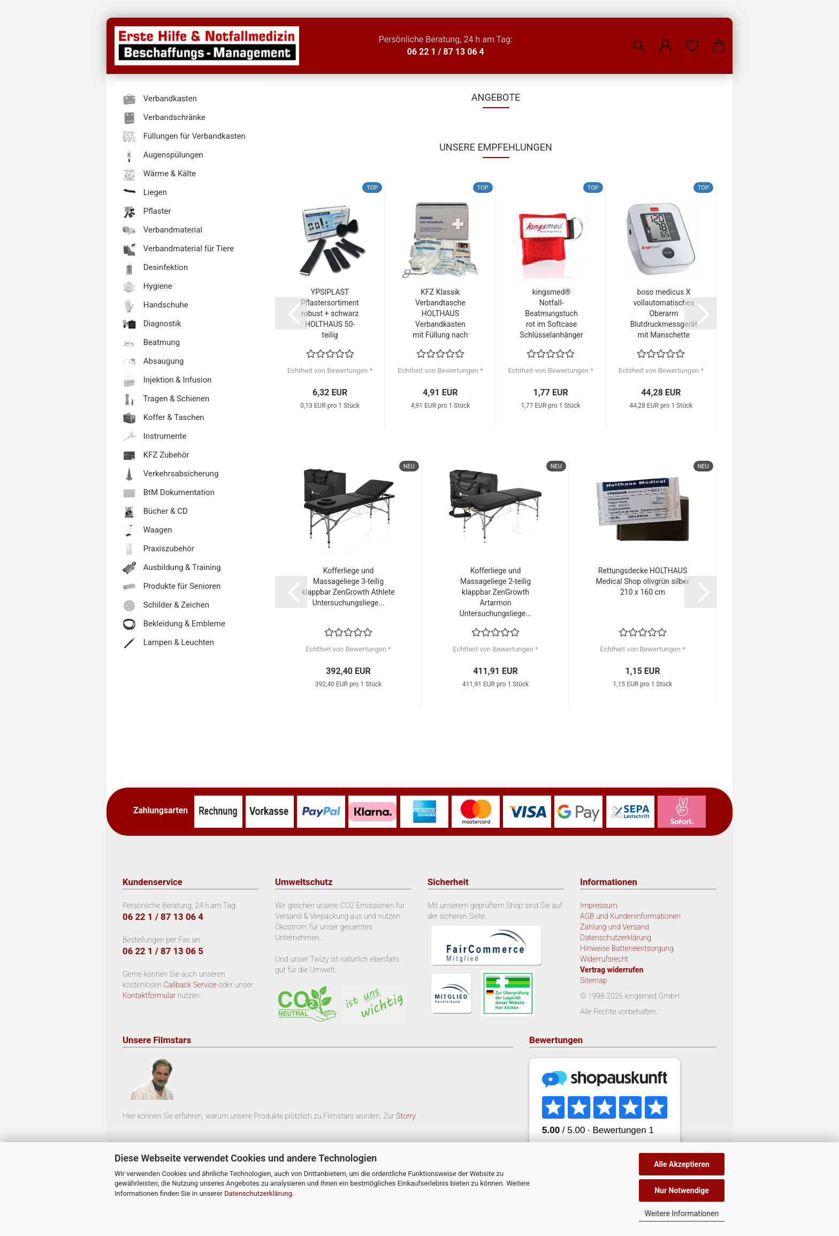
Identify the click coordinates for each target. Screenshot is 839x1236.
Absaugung (153, 362)
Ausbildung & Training (172, 568)
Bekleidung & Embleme (174, 624)
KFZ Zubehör (156, 455)
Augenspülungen (163, 155)
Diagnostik (152, 324)
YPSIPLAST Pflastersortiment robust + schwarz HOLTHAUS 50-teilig (330, 313)
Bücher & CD (155, 512)
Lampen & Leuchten (168, 643)
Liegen (145, 193)
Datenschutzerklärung (258, 1193)
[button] (665, 37)
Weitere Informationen (682, 1213)
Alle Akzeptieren (682, 1164)
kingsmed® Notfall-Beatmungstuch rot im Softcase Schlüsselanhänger (551, 313)
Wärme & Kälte (159, 174)
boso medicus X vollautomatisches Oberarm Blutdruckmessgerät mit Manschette (663, 313)
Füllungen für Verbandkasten (184, 137)
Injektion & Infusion (167, 380)
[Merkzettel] (692, 37)
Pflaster (147, 212)
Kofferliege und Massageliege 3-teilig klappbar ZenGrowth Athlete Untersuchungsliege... (348, 586)
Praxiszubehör (158, 549)
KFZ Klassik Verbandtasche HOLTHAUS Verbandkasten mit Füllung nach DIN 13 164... (440, 314)
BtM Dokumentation (169, 493)
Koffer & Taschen (163, 418)
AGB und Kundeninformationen (630, 916)
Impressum (598, 905)
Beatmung (151, 343)
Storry (406, 1116)
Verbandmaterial (162, 230)
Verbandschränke (164, 118)
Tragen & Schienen (166, 399)
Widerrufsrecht (604, 959)
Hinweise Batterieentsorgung (627, 948)
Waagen (147, 530)
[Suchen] (639, 37)
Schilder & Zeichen (166, 605)
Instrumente (154, 437)
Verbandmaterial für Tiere (178, 249)
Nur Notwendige (681, 1190)
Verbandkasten (160, 99)
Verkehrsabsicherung (171, 474)
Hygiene (147, 287)
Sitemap (593, 980)
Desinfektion (155, 268)
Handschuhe (155, 305)
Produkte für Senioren (171, 587)
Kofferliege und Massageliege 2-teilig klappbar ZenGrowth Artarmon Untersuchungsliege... (496, 592)
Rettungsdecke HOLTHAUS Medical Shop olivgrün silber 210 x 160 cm (642, 581)
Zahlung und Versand (614, 927)
